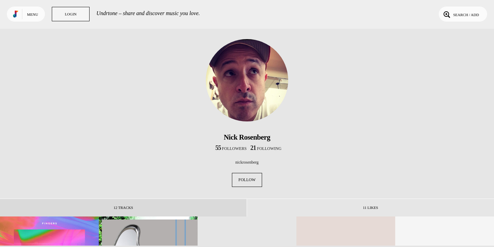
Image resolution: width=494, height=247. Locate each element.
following (266, 148)
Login (71, 14)
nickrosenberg (247, 162)
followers (231, 148)
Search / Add (460, 14)
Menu (32, 14)
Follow (247, 179)
